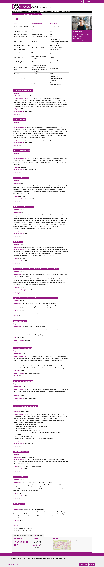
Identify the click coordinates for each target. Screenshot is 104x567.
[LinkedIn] (21, 541)
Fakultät (24, 12)
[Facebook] (26, 541)
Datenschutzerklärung (17, 560)
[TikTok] (17, 541)
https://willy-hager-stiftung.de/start (23, 528)
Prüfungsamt (40, 12)
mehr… (35, 550)
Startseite (16, 12)
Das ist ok (92, 564)
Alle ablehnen (84, 564)
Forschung (31, 12)
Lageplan (75, 541)
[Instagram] (14, 541)
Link (20, 114)
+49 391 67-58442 (38, 548)
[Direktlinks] (88, 1)
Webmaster (38, 535)
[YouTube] (14, 544)
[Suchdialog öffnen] (82, 1)
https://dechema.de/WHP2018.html (23, 530)
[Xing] (17, 544)
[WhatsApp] (23, 541)
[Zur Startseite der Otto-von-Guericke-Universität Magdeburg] (21, 7)
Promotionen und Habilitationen (60, 12)
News (46, 12)
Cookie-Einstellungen (14, 564)
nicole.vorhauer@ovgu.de (80, 40)
